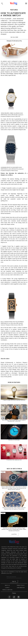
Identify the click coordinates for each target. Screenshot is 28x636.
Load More (14, 534)
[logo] (13, 3)
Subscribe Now (21, 587)
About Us (7, 585)
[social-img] (9, 597)
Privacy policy (21, 585)
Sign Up (14, 581)
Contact (7, 587)
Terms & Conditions (7, 589)
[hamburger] (26, 3)
